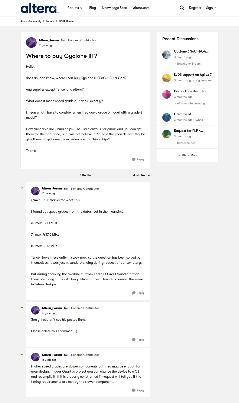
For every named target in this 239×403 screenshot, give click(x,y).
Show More (187, 155)
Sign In (211, 8)
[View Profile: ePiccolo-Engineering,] (166, 94)
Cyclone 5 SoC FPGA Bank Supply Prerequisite (193, 52)
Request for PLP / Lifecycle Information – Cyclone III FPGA (191, 131)
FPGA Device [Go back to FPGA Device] (66, 21)
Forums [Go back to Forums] (50, 21)
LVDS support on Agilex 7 (193, 75)
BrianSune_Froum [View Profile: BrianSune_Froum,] (189, 63)
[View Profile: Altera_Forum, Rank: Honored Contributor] (31, 42)
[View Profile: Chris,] (166, 117)
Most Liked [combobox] (141, 176)
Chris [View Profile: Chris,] (199, 119)
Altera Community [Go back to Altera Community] (30, 21)
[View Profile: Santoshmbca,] (166, 134)
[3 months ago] (183, 57)
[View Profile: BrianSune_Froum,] (166, 54)
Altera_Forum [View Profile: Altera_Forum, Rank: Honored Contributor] (49, 40)
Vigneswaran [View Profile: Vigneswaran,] (204, 80)
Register (195, 8)
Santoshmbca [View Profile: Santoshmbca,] (186, 143)
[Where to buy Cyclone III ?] (49, 193)
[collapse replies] (21, 188)
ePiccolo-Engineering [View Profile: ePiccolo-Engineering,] (191, 103)
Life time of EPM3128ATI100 (186, 114)
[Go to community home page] (39, 8)
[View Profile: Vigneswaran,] (166, 78)
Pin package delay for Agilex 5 (190, 91)
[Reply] (138, 159)
